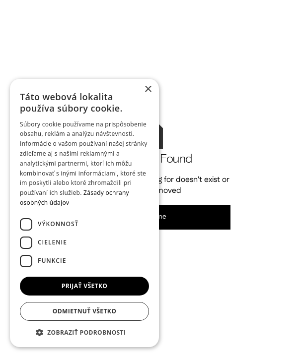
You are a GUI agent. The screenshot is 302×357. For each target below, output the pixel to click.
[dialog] (84, 213)
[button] (84, 332)
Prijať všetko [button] (85, 286)
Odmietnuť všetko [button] (84, 311)
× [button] (147, 89)
